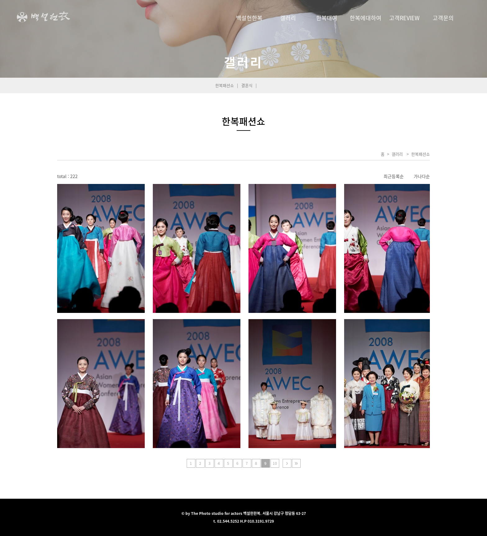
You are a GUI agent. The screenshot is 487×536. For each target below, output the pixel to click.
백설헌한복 (249, 18)
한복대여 (326, 18)
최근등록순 (394, 176)
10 (275, 463)
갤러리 (288, 18)
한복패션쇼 (224, 85)
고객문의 (443, 18)
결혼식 (247, 85)
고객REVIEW (404, 18)
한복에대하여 (365, 18)
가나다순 (422, 176)
